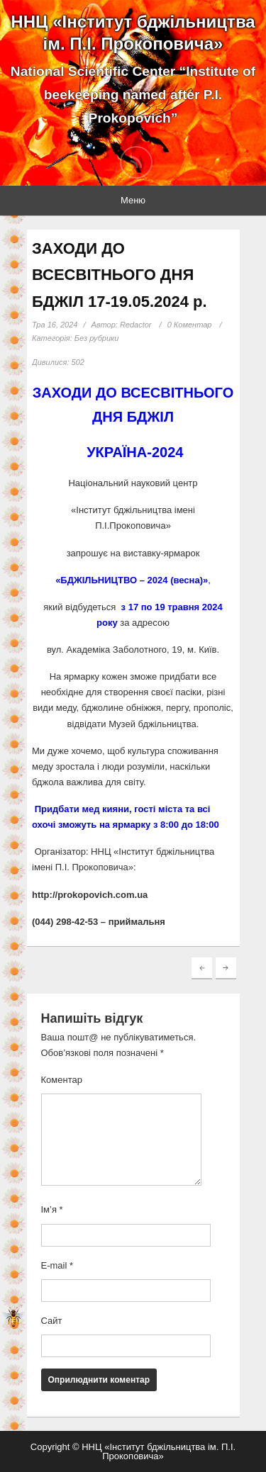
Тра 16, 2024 (54, 324)
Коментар (61, 1079)
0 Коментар (189, 324)
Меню (133, 200)
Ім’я (52, 1209)
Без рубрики (96, 338)
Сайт (51, 1320)
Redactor (136, 324)
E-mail (57, 1265)
